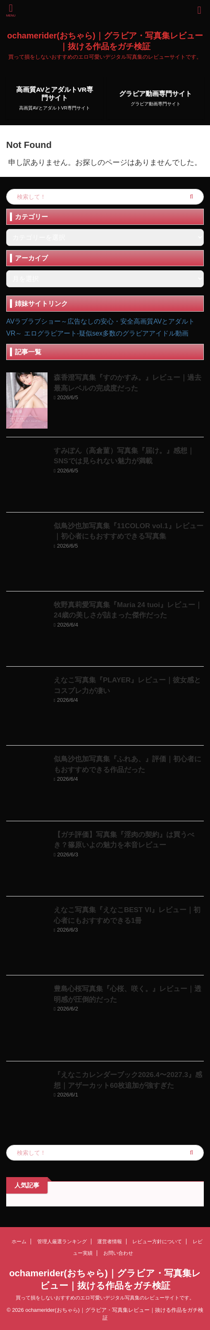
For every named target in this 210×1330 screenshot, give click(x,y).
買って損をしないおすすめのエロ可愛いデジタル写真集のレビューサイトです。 (105, 1298)
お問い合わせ (118, 1253)
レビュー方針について (157, 1241)
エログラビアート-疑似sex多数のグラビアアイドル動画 (106, 333)
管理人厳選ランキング (62, 1241)
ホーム (19, 1241)
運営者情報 (109, 1241)
